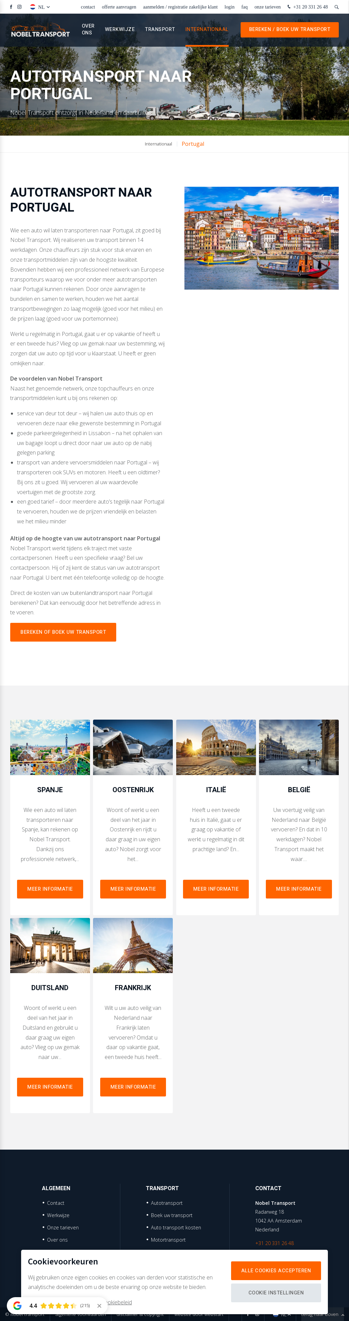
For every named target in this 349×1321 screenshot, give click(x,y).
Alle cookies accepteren (276, 1270)
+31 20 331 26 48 (307, 7)
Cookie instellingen (276, 1292)
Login (230, 7)
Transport (160, 30)
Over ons (88, 30)
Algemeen (56, 1188)
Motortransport (168, 1239)
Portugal (193, 144)
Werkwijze (120, 30)
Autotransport (167, 1203)
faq (244, 7)
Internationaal (207, 30)
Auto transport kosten (176, 1227)
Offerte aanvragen (119, 7)
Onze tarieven (268, 7)
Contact (88, 7)
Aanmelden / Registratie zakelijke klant (180, 7)
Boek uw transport (172, 1215)
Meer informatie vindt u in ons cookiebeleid (80, 1302)
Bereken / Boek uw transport (290, 30)
